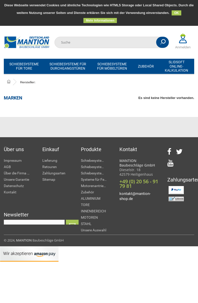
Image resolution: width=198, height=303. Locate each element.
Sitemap (48, 179)
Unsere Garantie (16, 179)
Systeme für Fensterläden (96, 179)
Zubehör (87, 192)
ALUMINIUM (90, 198)
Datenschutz (14, 186)
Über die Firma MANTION (19, 173)
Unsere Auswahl (93, 230)
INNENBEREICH (93, 211)
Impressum (13, 160)
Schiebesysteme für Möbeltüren (96, 173)
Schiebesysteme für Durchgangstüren (96, 167)
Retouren (49, 167)
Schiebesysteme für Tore (96, 160)
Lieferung (49, 160)
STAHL (86, 224)
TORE (85, 205)
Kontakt (10, 192)
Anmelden (183, 41)
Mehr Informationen (100, 20)
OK (176, 13)
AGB (7, 167)
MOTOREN (89, 217)
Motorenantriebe (94, 186)
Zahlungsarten (53, 173)
